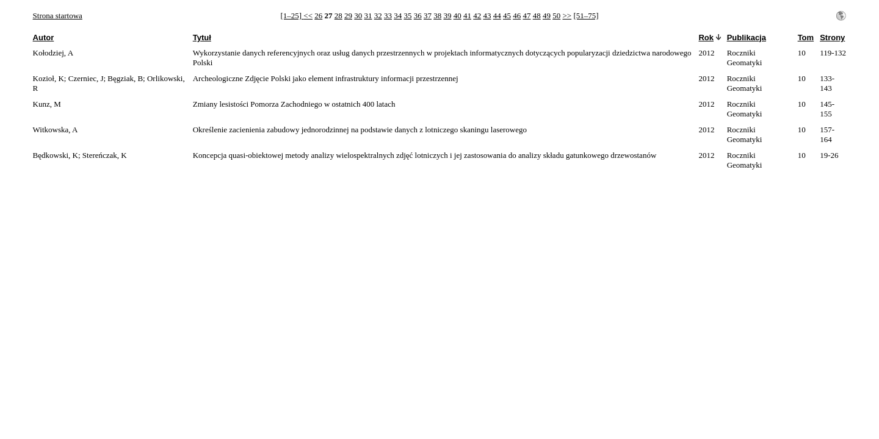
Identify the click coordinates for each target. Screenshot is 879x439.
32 (378, 15)
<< (308, 15)
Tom (806, 37)
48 (537, 15)
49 (547, 15)
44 (497, 15)
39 (447, 15)
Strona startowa (57, 15)
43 (487, 15)
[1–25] (291, 15)
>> (566, 15)
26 (318, 15)
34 (398, 15)
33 (388, 15)
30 (358, 15)
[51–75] (585, 15)
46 (517, 15)
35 (407, 15)
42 (477, 15)
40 (457, 15)
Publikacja (746, 37)
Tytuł (202, 37)
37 (428, 15)
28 (338, 15)
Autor (43, 37)
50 (556, 15)
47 (526, 15)
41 (467, 15)
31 (368, 15)
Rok (706, 37)
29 (348, 15)
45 (507, 15)
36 (418, 15)
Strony (832, 37)
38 (437, 15)
